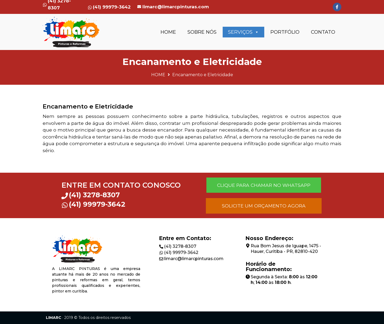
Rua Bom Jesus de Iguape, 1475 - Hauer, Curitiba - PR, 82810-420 (286, 248)
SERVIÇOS (243, 32)
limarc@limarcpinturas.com (175, 6)
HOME (168, 32)
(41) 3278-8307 (180, 246)
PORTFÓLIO (284, 32)
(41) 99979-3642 (181, 252)
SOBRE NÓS (202, 32)
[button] (263, 185)
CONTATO (323, 32)
